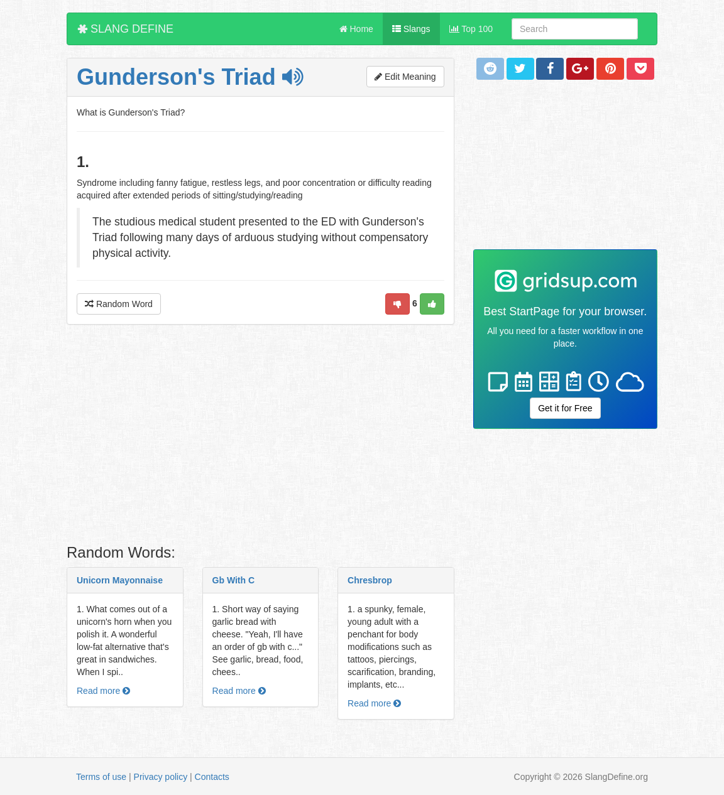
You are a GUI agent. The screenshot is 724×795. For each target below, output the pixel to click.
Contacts (212, 777)
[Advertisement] (260, 438)
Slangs (411, 29)
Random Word (119, 304)
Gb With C (233, 580)
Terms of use (101, 777)
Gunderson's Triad (190, 77)
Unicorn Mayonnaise (120, 580)
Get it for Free (565, 408)
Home (356, 29)
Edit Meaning (405, 77)
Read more (103, 691)
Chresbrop (370, 580)
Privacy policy (161, 777)
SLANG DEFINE (125, 29)
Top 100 (471, 29)
